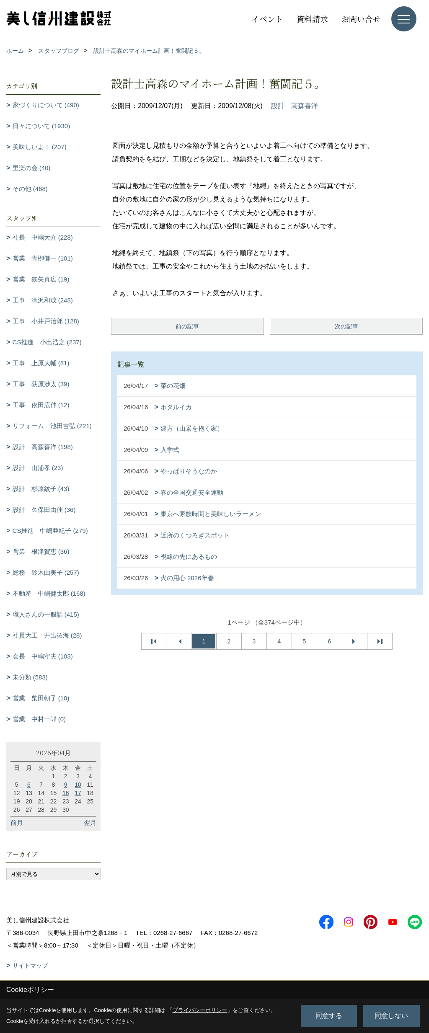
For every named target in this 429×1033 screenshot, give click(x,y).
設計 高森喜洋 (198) (43, 446)
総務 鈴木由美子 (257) (46, 572)
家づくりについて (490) (46, 104)
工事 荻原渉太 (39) (41, 383)
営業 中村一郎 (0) (39, 719)
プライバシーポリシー (200, 1010)
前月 (16, 822)
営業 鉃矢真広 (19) (41, 279)
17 (78, 793)
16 (65, 793)
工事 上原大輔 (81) (41, 363)
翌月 (90, 822)
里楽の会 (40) (32, 167)
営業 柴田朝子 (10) (41, 698)
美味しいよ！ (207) (40, 146)
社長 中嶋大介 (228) (43, 237)
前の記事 (187, 326)
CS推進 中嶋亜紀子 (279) (50, 530)
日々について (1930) (41, 125)
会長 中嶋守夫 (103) (43, 656)
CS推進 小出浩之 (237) (47, 342)
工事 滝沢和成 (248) (43, 300)
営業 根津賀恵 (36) (41, 551)
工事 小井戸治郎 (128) (46, 321)
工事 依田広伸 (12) (41, 404)
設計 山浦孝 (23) (38, 467)
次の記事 (346, 326)
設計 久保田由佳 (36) (44, 509)
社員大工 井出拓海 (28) (47, 635)
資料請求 (312, 18)
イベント (267, 18)
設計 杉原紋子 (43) (41, 488)
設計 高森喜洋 (294, 105)
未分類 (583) (30, 677)
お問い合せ (361, 18)
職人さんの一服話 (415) (46, 614)
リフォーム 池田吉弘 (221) (52, 425)
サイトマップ (30, 965)
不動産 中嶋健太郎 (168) (49, 593)
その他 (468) (30, 188)
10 (78, 784)
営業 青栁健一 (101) (43, 258)
